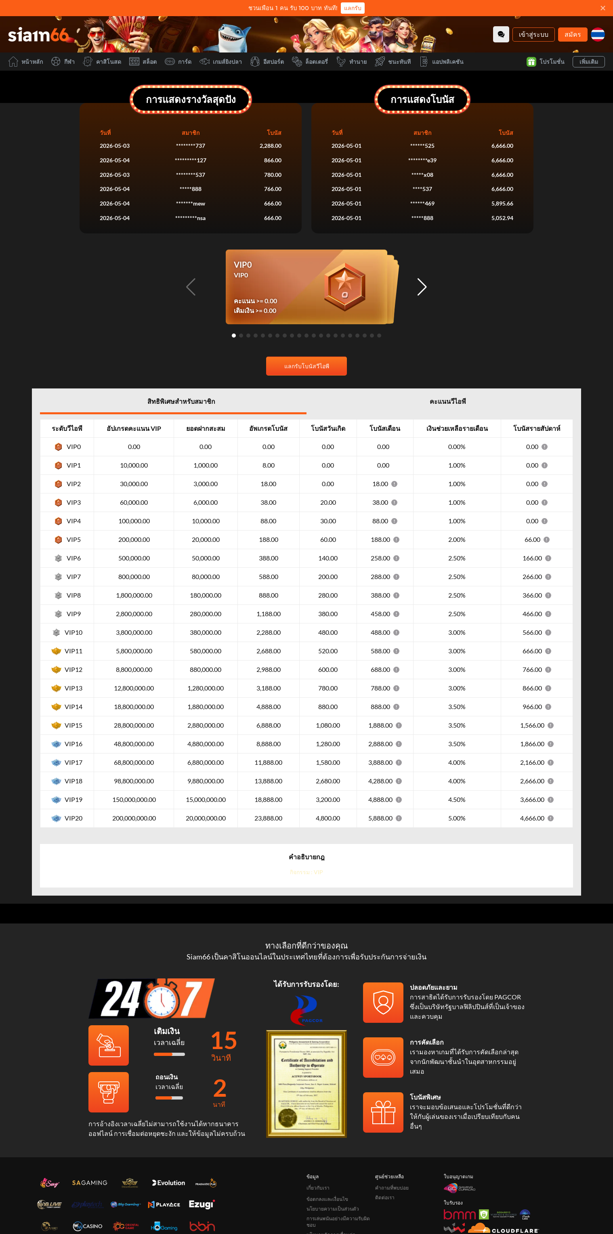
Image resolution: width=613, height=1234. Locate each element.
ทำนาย (351, 62)
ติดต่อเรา (385, 1197)
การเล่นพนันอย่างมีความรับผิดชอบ (338, 1221)
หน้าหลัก (25, 62)
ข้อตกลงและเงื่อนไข (327, 1199)
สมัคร (573, 34)
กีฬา (63, 62)
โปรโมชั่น (546, 62)
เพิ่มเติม (588, 61)
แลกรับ (352, 8)
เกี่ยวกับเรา (318, 1188)
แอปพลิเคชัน (441, 62)
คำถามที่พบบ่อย (392, 1188)
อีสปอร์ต (267, 62)
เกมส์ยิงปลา (220, 62)
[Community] (501, 34)
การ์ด (178, 62)
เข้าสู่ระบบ (533, 34)
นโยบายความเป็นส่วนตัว (332, 1209)
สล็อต (143, 62)
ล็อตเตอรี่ (310, 62)
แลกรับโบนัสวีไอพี (306, 366)
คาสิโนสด (102, 62)
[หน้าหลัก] (38, 34)
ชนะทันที (393, 62)
